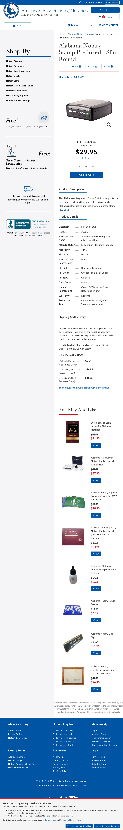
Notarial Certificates (16, 90)
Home (62, 33)
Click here (39, 233)
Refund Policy (99, 767)
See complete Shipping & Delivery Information (84, 387)
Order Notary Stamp (63, 730)
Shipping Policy (100, 764)
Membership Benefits (103, 738)
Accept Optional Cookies (79, 826)
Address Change (16, 757)
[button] (105, 10)
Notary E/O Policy (17, 738)
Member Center (100, 734)
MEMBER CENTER (108, 25)
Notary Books (13, 75)
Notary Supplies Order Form (22, 764)
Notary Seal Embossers (18, 71)
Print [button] (109, 66)
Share (76, 66)
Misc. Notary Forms (18, 767)
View (96, 445)
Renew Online (15, 734)
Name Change (15, 760)
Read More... (67, 210)
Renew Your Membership (104, 745)
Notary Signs (12, 80)
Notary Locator (61, 760)
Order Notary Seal (62, 734)
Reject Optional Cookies (107, 826)
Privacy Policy (99, 760)
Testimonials (59, 771)
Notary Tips (59, 767)
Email (92, 66)
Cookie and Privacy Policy (71, 820)
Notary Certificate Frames (19, 85)
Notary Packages (15, 66)
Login (94, 730)
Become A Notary (62, 764)
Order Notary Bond (63, 745)
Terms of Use (50, 820)
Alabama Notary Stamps (80, 33)
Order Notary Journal (64, 741)
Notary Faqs (59, 757)
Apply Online (14, 730)
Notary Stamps (14, 61)
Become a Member (101, 741)
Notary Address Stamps (18, 100)
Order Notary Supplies (64, 738)
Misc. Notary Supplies (17, 95)
